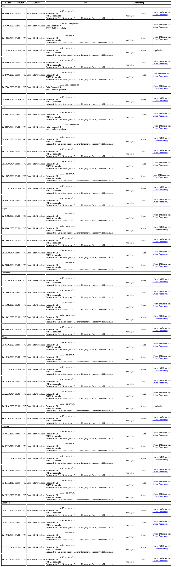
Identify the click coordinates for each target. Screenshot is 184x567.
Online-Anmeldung (160, 15)
